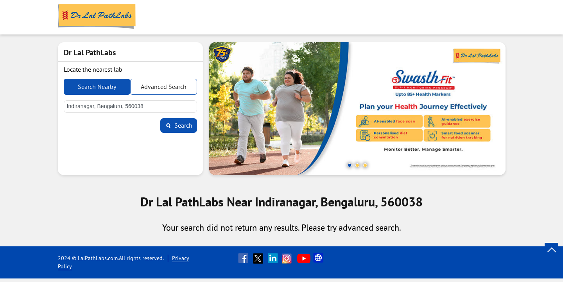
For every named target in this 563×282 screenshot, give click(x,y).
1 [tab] (349, 165)
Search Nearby (97, 86)
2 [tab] (357, 165)
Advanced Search (163, 86)
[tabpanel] (357, 108)
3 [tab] (365, 165)
